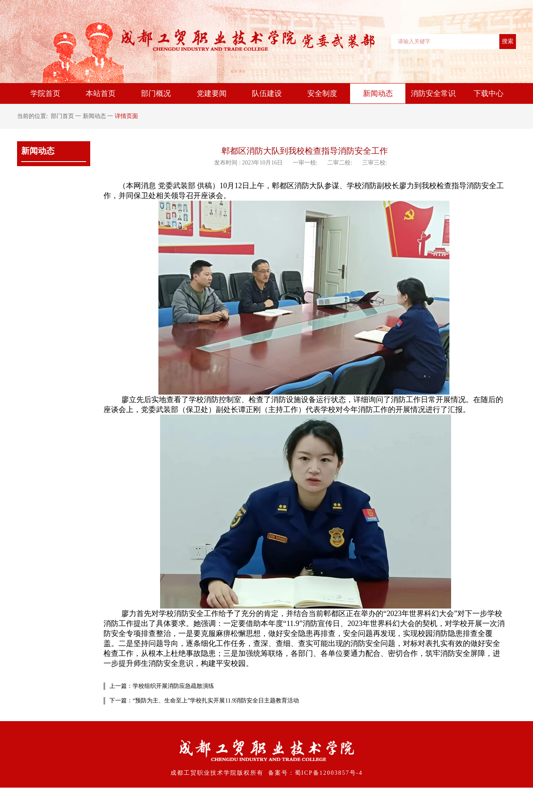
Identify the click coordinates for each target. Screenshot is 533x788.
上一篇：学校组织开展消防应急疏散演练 (161, 686)
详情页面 (126, 116)
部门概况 (156, 93)
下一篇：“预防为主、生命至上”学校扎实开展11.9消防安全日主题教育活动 (204, 700)
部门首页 (62, 116)
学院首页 (45, 93)
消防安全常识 (433, 93)
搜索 (507, 41)
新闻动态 (378, 93)
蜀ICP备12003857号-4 (329, 773)
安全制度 (322, 93)
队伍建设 (267, 93)
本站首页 (101, 93)
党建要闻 (212, 93)
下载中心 (488, 93)
